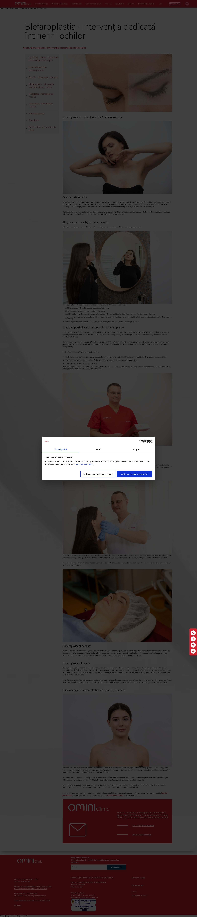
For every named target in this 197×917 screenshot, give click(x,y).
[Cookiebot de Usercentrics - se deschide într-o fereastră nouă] (141, 441)
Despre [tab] (136, 449)
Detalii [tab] (98, 449)
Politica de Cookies (85, 464)
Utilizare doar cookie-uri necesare (98, 474)
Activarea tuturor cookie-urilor (134, 474)
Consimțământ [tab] (61, 449)
